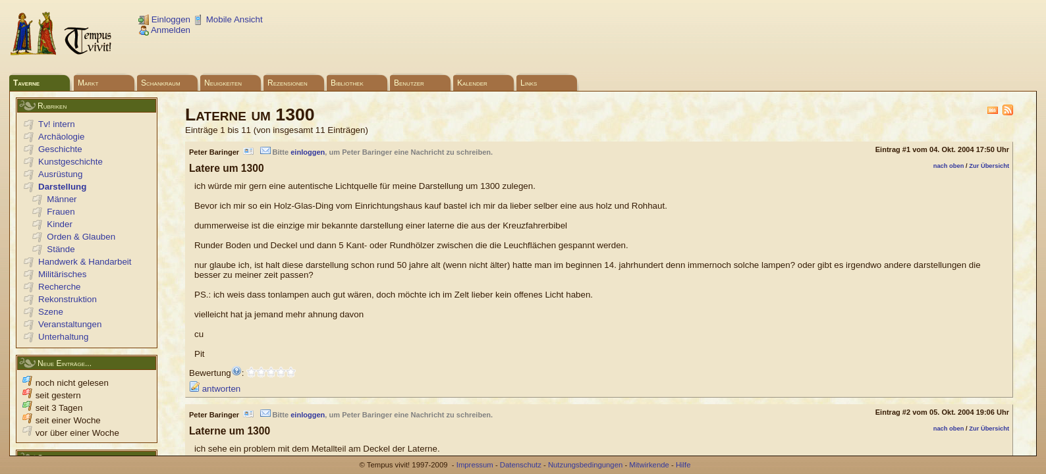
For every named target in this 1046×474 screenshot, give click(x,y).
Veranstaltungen (69, 324)
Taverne (26, 83)
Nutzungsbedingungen (585, 465)
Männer (61, 199)
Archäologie (61, 137)
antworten (214, 389)
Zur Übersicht (989, 166)
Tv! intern (56, 124)
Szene (50, 312)
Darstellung (62, 187)
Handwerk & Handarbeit (85, 262)
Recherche (59, 287)
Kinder (59, 224)
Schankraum (160, 83)
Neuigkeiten (223, 83)
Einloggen (164, 19)
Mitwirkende (649, 465)
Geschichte (60, 149)
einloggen (307, 152)
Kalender (472, 83)
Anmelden (164, 30)
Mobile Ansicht (228, 19)
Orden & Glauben (81, 237)
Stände (60, 249)
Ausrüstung (60, 174)
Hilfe (683, 465)
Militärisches (62, 274)
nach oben (948, 166)
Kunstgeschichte (70, 162)
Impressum (474, 465)
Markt (88, 83)
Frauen (60, 212)
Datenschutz (520, 465)
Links (528, 83)
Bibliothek (347, 83)
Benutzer (409, 83)
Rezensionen (287, 83)
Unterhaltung (63, 337)
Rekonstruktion (67, 299)
